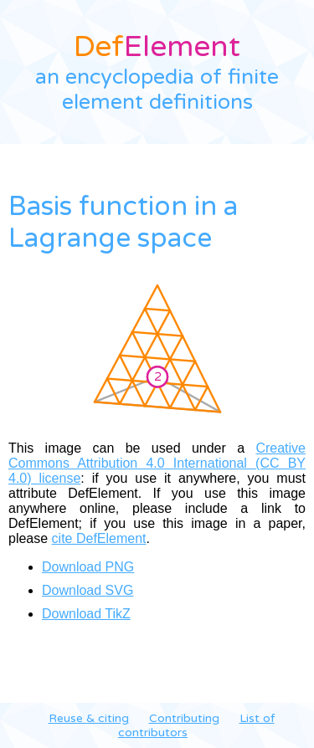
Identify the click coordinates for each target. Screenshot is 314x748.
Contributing (184, 718)
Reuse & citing (89, 718)
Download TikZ (86, 614)
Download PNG (88, 567)
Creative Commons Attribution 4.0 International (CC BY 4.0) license (157, 463)
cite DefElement (99, 538)
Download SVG (87, 590)
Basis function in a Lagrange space (123, 222)
